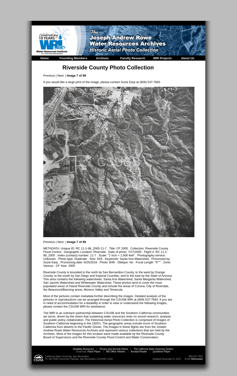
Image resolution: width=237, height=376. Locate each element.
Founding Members (73, 58)
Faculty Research (132, 58)
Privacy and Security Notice (114, 349)
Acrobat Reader (139, 351)
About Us (187, 58)
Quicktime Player (161, 351)
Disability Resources (83, 349)
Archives (102, 58)
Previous (49, 75)
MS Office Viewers (115, 351)
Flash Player (93, 351)
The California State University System (153, 349)
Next (60, 75)
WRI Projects (162, 58)
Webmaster (197, 359)
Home (45, 58)
